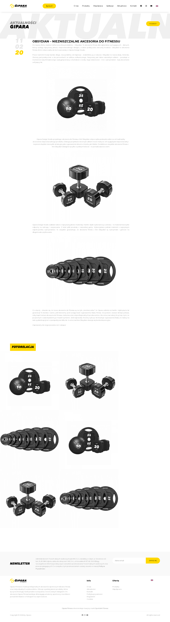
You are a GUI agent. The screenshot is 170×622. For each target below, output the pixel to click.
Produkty (86, 6)
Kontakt (133, 6)
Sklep (49, 6)
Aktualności (122, 6)
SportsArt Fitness (101, 608)
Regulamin (91, 597)
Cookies (90, 599)
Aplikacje (110, 6)
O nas (76, 6)
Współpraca (98, 6)
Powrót (152, 24)
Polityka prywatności (94, 594)
